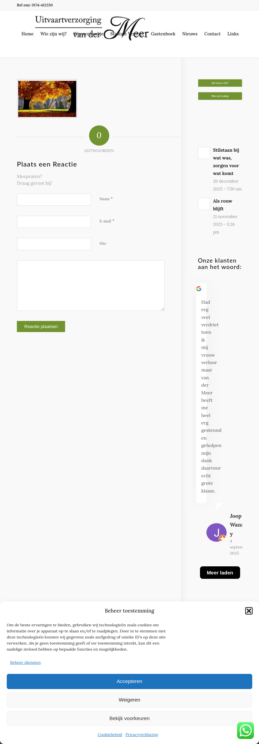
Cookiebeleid (109, 734)
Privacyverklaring (141, 734)
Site (103, 243)
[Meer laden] (220, 581)
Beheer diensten (25, 662)
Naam (106, 199)
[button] (249, 610)
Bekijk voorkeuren (129, 718)
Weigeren (129, 700)
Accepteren (129, 681)
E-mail (106, 221)
